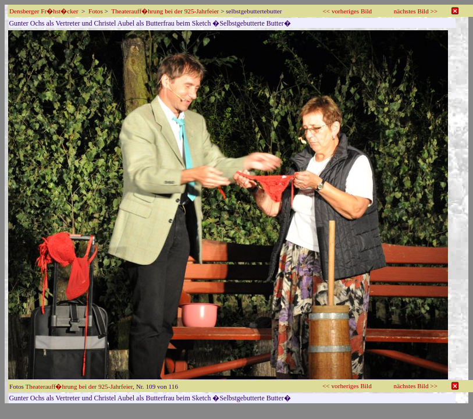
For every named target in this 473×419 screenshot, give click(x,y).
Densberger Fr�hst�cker (43, 11)
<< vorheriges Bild (347, 11)
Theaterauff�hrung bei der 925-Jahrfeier (165, 11)
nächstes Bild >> (416, 11)
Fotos (95, 11)
